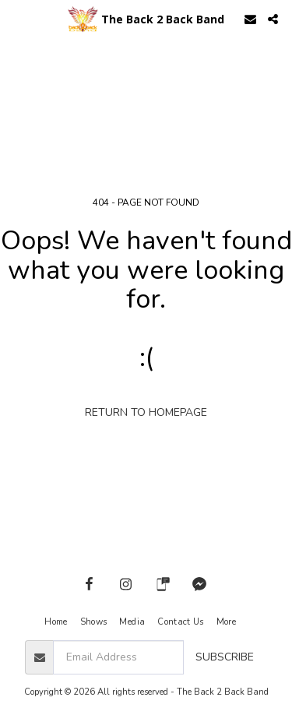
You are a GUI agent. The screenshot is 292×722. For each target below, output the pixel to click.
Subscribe (224, 657)
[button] (17, 18)
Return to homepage (146, 412)
